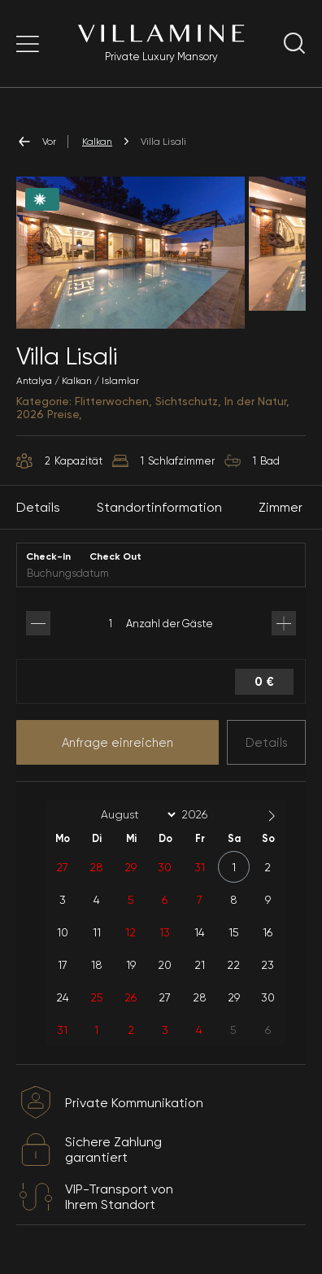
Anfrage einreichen (117, 742)
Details (267, 742)
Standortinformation (159, 507)
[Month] (136, 814)
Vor (36, 141)
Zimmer (280, 507)
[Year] (207, 814)
